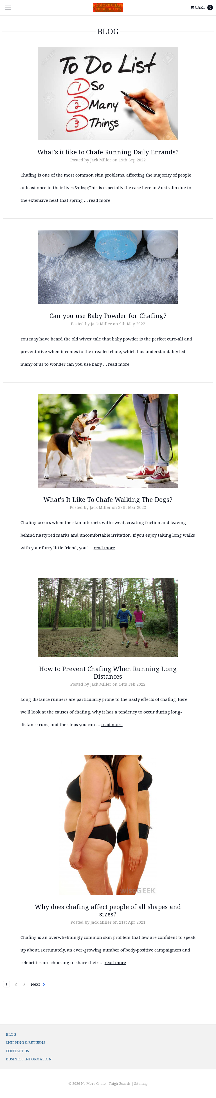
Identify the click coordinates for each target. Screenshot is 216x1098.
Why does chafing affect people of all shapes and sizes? (108, 910)
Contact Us (17, 1050)
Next (38, 984)
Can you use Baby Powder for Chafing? (108, 315)
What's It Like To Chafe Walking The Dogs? (108, 499)
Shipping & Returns (25, 1042)
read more (99, 200)
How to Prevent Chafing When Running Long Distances (108, 672)
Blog (11, 1034)
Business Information (29, 1059)
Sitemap (141, 1083)
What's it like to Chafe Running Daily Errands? (108, 152)
